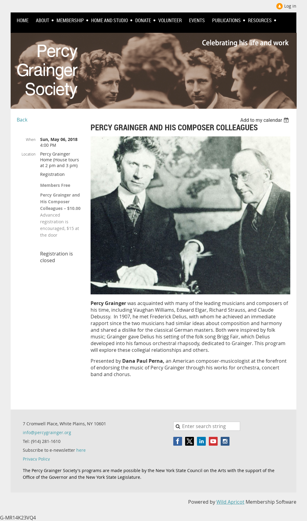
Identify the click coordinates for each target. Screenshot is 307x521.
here (81, 450)
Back (22, 119)
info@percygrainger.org (47, 432)
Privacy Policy (36, 459)
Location (29, 154)
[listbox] (265, 120)
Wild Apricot (230, 502)
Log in (290, 6)
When (31, 139)
